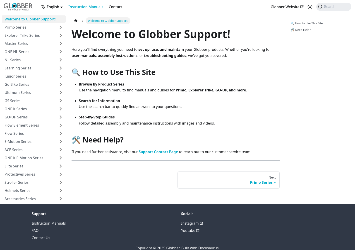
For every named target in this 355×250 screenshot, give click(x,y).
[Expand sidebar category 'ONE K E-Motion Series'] (61, 158)
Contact (115, 6)
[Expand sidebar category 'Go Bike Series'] (61, 84)
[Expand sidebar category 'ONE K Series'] (61, 109)
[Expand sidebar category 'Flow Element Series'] (61, 125)
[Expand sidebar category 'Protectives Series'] (61, 174)
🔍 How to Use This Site (307, 23)
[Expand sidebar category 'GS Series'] (61, 100)
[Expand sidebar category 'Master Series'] (61, 43)
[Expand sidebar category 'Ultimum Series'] (61, 92)
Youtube (190, 230)
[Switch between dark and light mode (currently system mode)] (310, 6)
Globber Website (287, 6)
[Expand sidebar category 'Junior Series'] (61, 76)
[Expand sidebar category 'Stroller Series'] (61, 182)
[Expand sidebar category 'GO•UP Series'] (61, 117)
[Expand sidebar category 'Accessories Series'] (61, 198)
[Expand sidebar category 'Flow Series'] (61, 133)
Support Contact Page (158, 151)
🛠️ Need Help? (301, 30)
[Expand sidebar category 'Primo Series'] (61, 27)
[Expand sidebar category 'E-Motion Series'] (61, 141)
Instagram (192, 223)
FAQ (35, 230)
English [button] (50, 6)
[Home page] (76, 20)
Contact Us (41, 237)
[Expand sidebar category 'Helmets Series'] (61, 190)
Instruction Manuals (85, 6)
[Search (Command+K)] (333, 7)
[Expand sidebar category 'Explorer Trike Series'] (61, 35)
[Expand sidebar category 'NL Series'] (61, 60)
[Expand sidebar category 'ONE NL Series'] (61, 51)
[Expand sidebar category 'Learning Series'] (61, 68)
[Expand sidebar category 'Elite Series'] (61, 166)
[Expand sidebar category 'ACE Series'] (61, 149)
